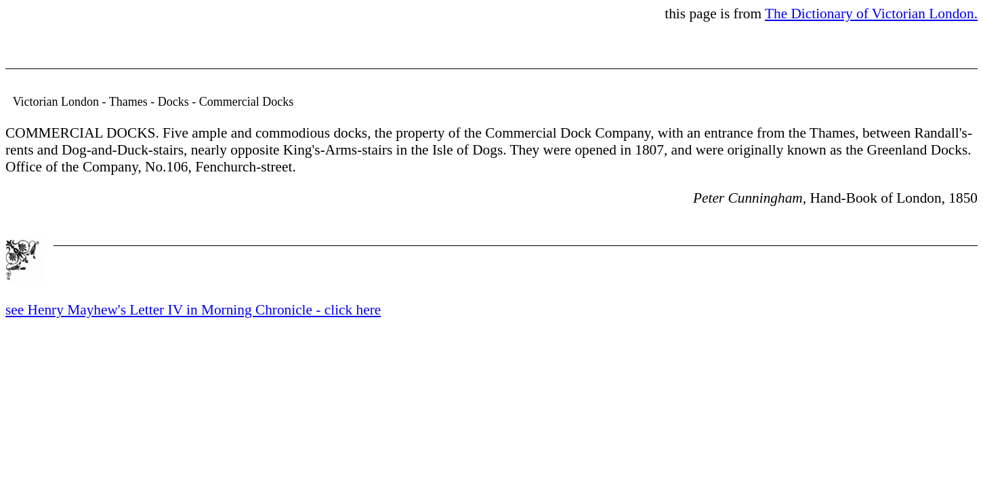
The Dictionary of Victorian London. (871, 13)
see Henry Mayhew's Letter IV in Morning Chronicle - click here (193, 310)
